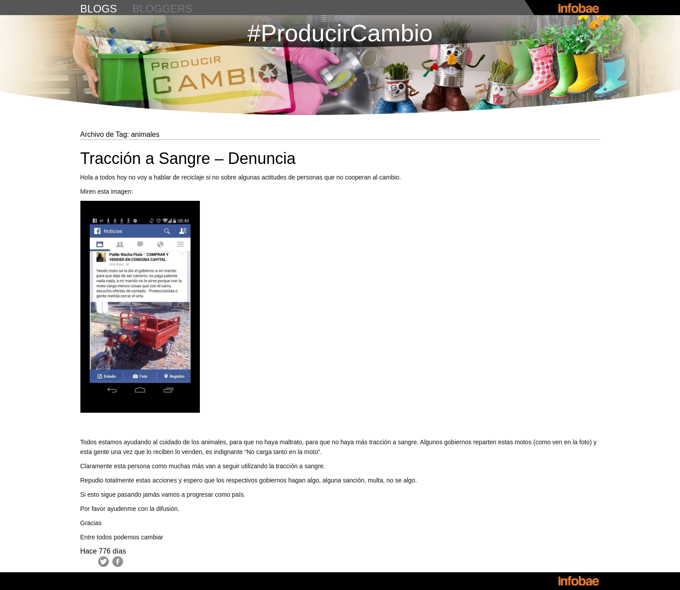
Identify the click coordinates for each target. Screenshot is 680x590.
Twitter (103, 561)
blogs (98, 9)
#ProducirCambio (340, 33)
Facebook (117, 561)
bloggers (162, 9)
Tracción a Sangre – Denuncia (188, 158)
